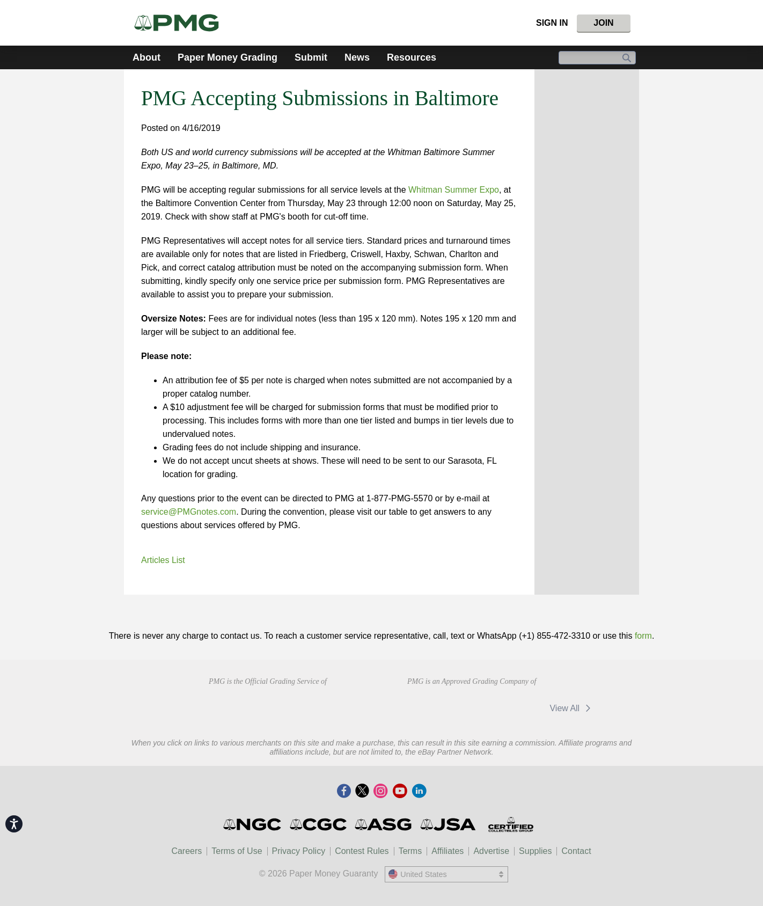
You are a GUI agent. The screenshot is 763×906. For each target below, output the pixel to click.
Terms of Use (236, 851)
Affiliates (447, 851)
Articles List (163, 560)
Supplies (535, 851)
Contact (576, 851)
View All (571, 708)
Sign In (552, 22)
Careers (186, 851)
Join (603, 22)
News (357, 57)
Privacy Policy (299, 851)
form (643, 635)
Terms (410, 851)
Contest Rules (362, 851)
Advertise (491, 851)
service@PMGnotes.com (188, 511)
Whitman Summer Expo (453, 189)
